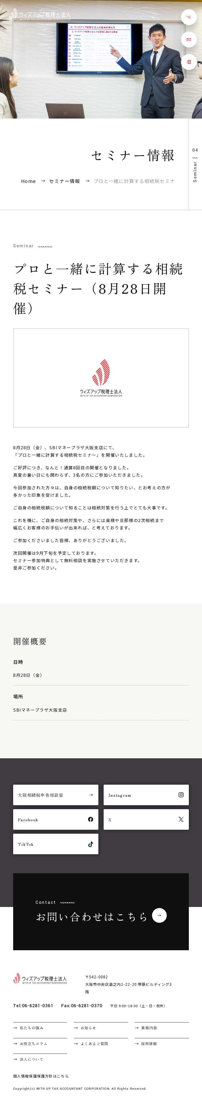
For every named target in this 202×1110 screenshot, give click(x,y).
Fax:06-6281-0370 (81, 1006)
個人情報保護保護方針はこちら (41, 1076)
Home (28, 180)
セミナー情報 (64, 180)
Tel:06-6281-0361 (33, 1006)
